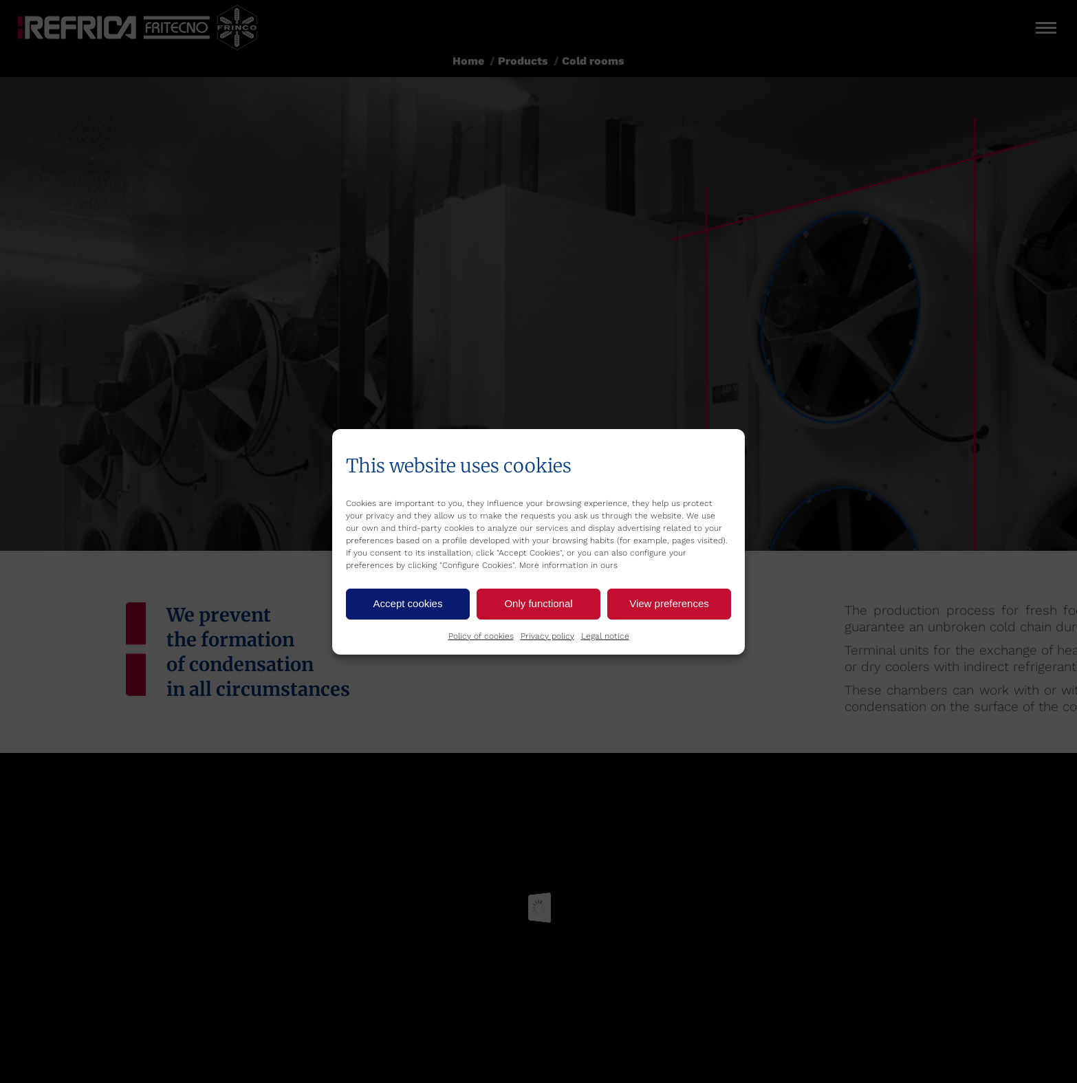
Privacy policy (547, 636)
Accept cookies (408, 603)
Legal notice (605, 636)
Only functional (538, 603)
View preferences (669, 603)
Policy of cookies (481, 636)
